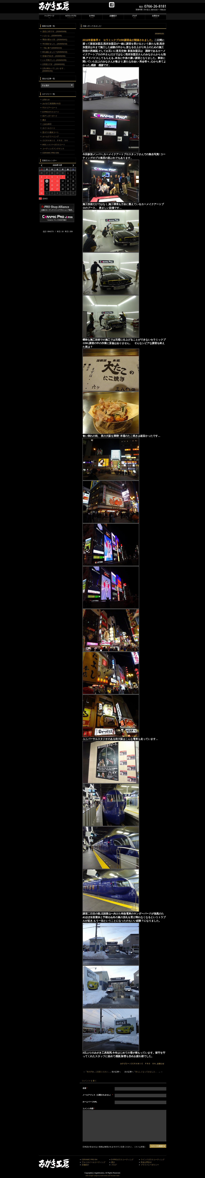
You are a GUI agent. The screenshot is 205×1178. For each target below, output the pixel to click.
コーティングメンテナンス (53, 149)
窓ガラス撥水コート (50, 132)
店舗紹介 (113, 16)
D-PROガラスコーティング (122, 1160)
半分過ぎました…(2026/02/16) (54, 44)
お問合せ (155, 16)
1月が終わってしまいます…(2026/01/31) (53, 69)
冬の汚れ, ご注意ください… (98, 1072)
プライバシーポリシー (150, 1165)
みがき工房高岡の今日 (51, 104)
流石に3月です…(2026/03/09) (54, 31)
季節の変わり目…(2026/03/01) (54, 40)
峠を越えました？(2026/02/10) (54, 52)
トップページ (49, 16)
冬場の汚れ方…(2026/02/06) (53, 56)
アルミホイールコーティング (93, 1162)
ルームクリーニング (50, 136)
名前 (85, 1088)
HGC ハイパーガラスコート (53, 144)
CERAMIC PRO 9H (89, 1160)
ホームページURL (90, 1102)
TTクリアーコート (49, 108)
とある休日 (46, 124)
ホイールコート (48, 128)
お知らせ (160, 1064)
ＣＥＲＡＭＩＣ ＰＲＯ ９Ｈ (143, 1064)
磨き (44, 120)
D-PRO (91, 16)
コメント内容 (89, 1108)
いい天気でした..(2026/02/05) (54, 60)
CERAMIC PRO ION (50, 153)
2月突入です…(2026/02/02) (53, 64)
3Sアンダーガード (49, 116)
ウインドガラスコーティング (152, 1160)
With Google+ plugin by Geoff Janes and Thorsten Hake (103, 1175)
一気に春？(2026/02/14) (52, 48)
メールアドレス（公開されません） (98, 1095)
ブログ (134, 16)
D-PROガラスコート (50, 112)
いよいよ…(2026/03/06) (52, 36)
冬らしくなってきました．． (147, 1072)
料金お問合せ (146, 1162)
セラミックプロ (70, 16)
